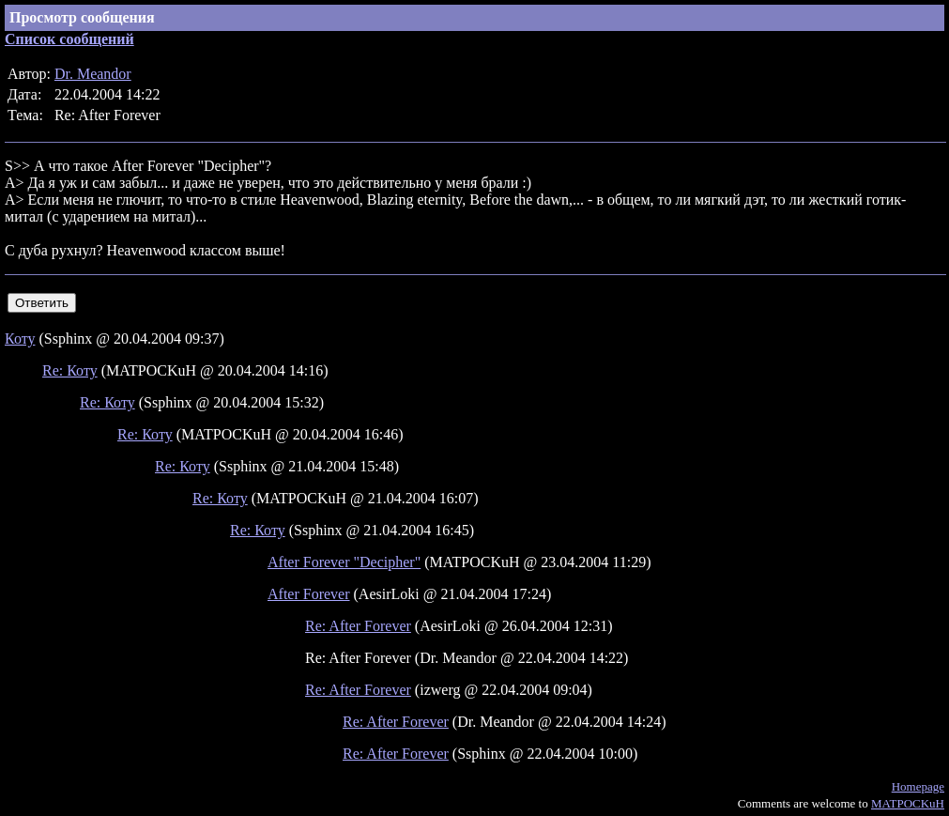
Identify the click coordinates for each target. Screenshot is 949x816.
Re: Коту (70, 370)
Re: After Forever (358, 626)
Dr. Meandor (92, 74)
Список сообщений (69, 39)
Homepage (918, 786)
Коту (20, 338)
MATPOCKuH (907, 803)
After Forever (309, 594)
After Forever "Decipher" (344, 562)
